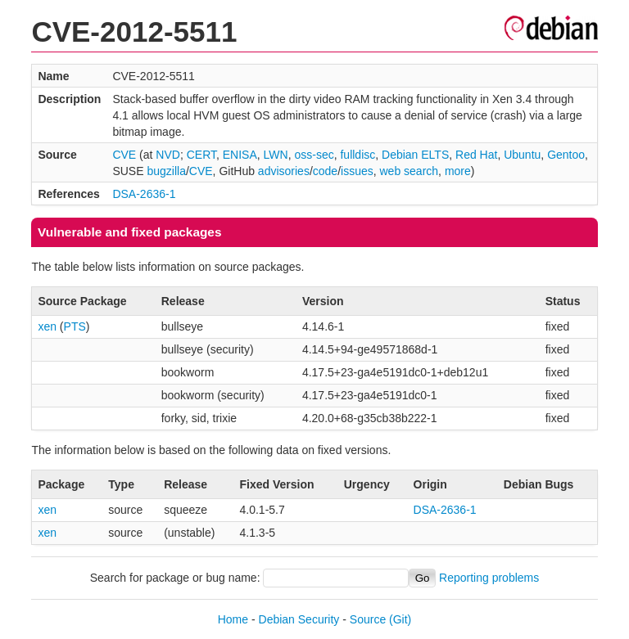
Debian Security (299, 619)
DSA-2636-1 (143, 193)
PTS (75, 326)
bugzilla (166, 171)
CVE (124, 154)
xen (47, 326)
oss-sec (313, 154)
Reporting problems (489, 577)
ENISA (240, 154)
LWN (276, 154)
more (458, 171)
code (325, 171)
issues (357, 171)
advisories (284, 171)
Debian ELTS (415, 154)
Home (233, 619)
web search (409, 171)
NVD (168, 154)
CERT (201, 154)
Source (368, 619)
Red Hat (476, 154)
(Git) (400, 619)
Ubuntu (522, 154)
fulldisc (357, 154)
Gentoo (566, 154)
